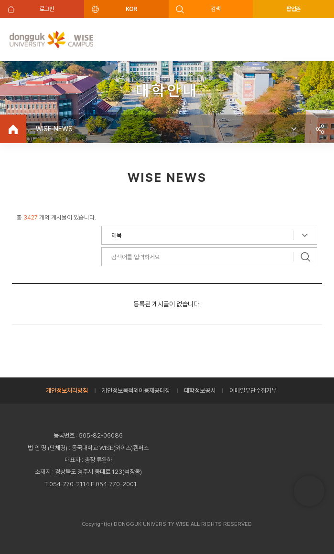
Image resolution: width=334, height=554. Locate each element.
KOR (131, 8)
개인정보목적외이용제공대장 (136, 390)
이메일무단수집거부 (253, 390)
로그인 (47, 8)
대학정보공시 (199, 390)
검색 (216, 8)
